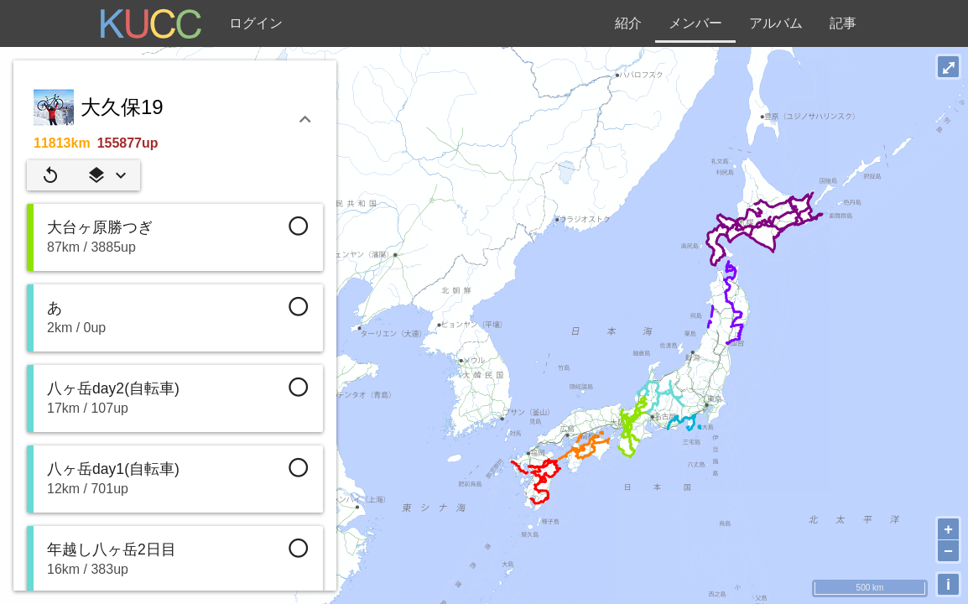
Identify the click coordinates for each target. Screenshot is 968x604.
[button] (106, 175)
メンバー (695, 23)
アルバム (776, 23)
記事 (843, 23)
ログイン (256, 23)
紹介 (628, 23)
